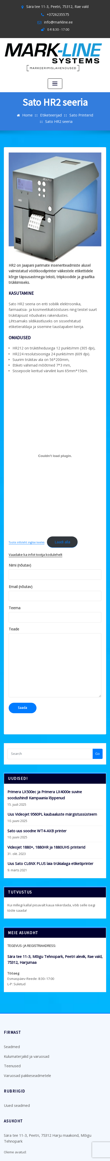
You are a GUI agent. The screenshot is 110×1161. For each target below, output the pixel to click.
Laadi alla (61, 522)
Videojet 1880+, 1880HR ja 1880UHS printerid (41, 821)
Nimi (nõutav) (55, 550)
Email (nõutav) (55, 571)
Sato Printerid (63, 113)
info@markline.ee (58, 20)
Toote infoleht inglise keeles (26, 522)
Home (13, 113)
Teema (55, 592)
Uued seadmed (16, 1074)
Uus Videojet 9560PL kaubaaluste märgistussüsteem (48, 790)
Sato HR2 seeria (93, 113)
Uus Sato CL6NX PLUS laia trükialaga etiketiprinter (45, 837)
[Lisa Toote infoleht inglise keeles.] (55, 436)
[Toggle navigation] (55, 81)
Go (97, 731)
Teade (55, 640)
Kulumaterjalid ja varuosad (25, 1027)
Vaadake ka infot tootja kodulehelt (35, 534)
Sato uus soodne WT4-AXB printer (33, 805)
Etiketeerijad (35, 113)
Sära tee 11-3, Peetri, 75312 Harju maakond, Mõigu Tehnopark (51, 1103)
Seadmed (11, 1018)
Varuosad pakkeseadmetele (26, 1044)
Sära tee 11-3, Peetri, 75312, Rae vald (57, 6)
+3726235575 (58, 13)
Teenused (12, 1036)
